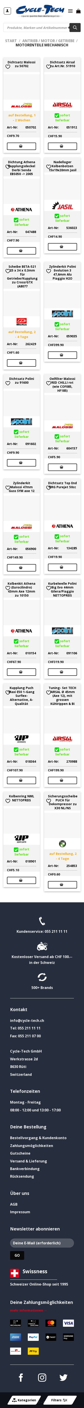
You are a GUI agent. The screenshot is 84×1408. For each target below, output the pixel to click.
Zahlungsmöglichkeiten (31, 1145)
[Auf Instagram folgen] (42, 1378)
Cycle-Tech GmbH (26, 1051)
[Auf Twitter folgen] (63, 1378)
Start (11, 40)
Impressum (20, 1211)
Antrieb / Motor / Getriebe (48, 40)
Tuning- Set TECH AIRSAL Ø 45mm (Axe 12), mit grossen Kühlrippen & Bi (62, 696)
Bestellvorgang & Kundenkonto (38, 1137)
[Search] (75, 27)
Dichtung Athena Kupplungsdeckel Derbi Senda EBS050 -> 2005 (21, 168)
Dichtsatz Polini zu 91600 (21, 381)
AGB (13, 1204)
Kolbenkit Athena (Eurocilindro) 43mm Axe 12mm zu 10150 (21, 589)
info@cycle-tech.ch (27, 1020)
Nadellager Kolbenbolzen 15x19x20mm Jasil (62, 166)
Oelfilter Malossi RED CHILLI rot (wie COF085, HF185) (62, 385)
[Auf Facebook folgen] (21, 1378)
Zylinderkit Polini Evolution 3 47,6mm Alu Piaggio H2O (62, 272)
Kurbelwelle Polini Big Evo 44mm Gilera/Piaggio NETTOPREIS (62, 589)
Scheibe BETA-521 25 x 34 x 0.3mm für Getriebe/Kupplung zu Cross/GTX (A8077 (22, 276)
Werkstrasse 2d (24, 1059)
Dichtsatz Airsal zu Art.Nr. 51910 (62, 64)
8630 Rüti (18, 1066)
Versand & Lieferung (28, 1161)
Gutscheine (20, 1153)
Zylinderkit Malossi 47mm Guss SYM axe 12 (21, 487)
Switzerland (21, 1074)
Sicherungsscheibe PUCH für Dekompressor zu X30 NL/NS (63, 802)
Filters (59, 1400)
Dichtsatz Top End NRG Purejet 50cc (62, 485)
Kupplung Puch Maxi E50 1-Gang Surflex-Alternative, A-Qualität (21, 696)
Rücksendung (22, 1176)
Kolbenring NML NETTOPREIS (21, 798)
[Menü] (70, 10)
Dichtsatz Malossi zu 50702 (21, 64)
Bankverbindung (25, 1168)
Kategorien (24, 1400)
